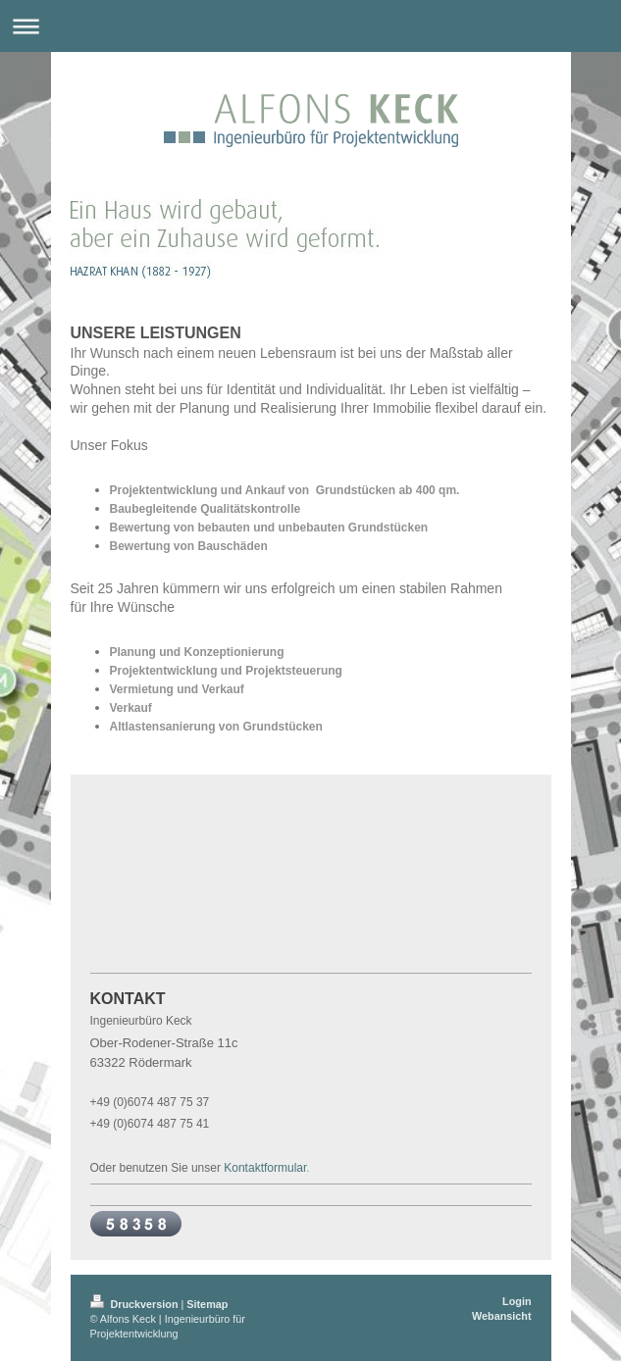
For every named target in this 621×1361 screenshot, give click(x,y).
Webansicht (501, 1316)
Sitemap (207, 1304)
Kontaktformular (265, 1168)
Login (516, 1301)
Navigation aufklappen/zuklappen (310, 26)
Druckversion (135, 1304)
